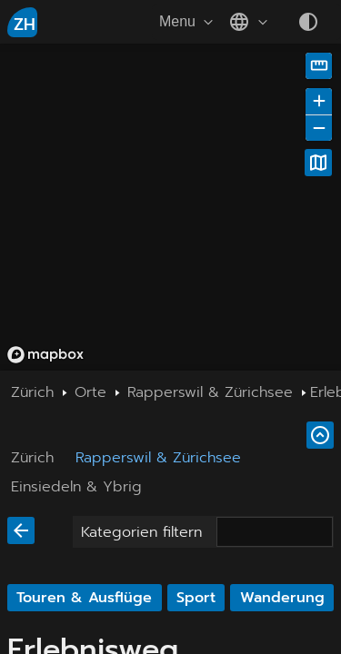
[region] (170, 207)
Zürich (32, 458)
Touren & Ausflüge (84, 598)
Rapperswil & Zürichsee (158, 458)
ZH (24, 24)
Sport (196, 598)
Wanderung (282, 598)
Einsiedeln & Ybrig (76, 487)
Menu (188, 22)
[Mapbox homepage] (45, 354)
